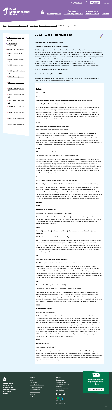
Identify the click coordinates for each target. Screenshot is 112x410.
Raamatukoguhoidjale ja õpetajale (10, 390)
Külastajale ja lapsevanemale (92, 12)
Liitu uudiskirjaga (95, 389)
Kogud (31, 380)
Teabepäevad (34, 26)
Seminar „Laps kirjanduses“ (48, 26)
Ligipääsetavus (77, 3)
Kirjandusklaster (60, 403)
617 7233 (66, 388)
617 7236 (62, 380)
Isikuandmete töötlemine (37, 385)
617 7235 (66, 384)
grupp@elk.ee (60, 390)
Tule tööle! (32, 396)
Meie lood (32, 394)
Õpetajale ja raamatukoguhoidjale (73, 12)
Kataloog (96, 3)
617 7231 (63, 382)
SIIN (60, 74)
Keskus (32, 378)
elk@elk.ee (59, 386)
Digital (107, 406)
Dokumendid (33, 382)
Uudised (105, 14)
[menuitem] (107, 2)
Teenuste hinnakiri (35, 389)
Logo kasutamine (35, 392)
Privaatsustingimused (36, 387)
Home (4, 26)
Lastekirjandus (54, 14)
